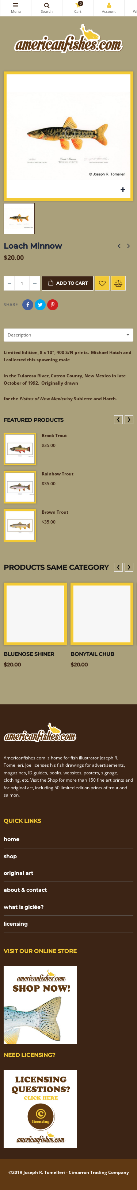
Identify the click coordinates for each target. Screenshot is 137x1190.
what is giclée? (23, 907)
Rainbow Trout (57, 474)
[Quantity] (22, 283)
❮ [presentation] (118, 419)
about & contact (25, 890)
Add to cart (67, 283)
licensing (16, 924)
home (11, 839)
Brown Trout (55, 512)
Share (27, 304)
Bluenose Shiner (29, 654)
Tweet (40, 304)
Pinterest (52, 304)
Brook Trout (54, 436)
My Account (109, 5)
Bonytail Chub (92, 654)
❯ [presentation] (129, 419)
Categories (15, 5)
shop (10, 856)
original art (18, 873)
